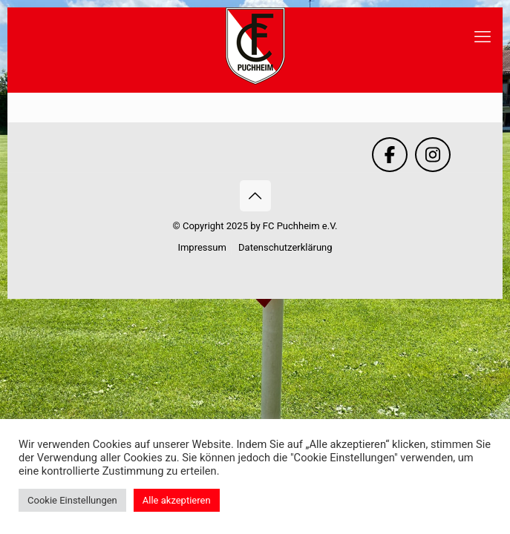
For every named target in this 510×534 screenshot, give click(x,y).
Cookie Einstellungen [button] (72, 500)
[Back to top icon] (255, 195)
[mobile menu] (482, 37)
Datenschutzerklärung (285, 247)
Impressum (201, 247)
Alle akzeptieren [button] (177, 500)
